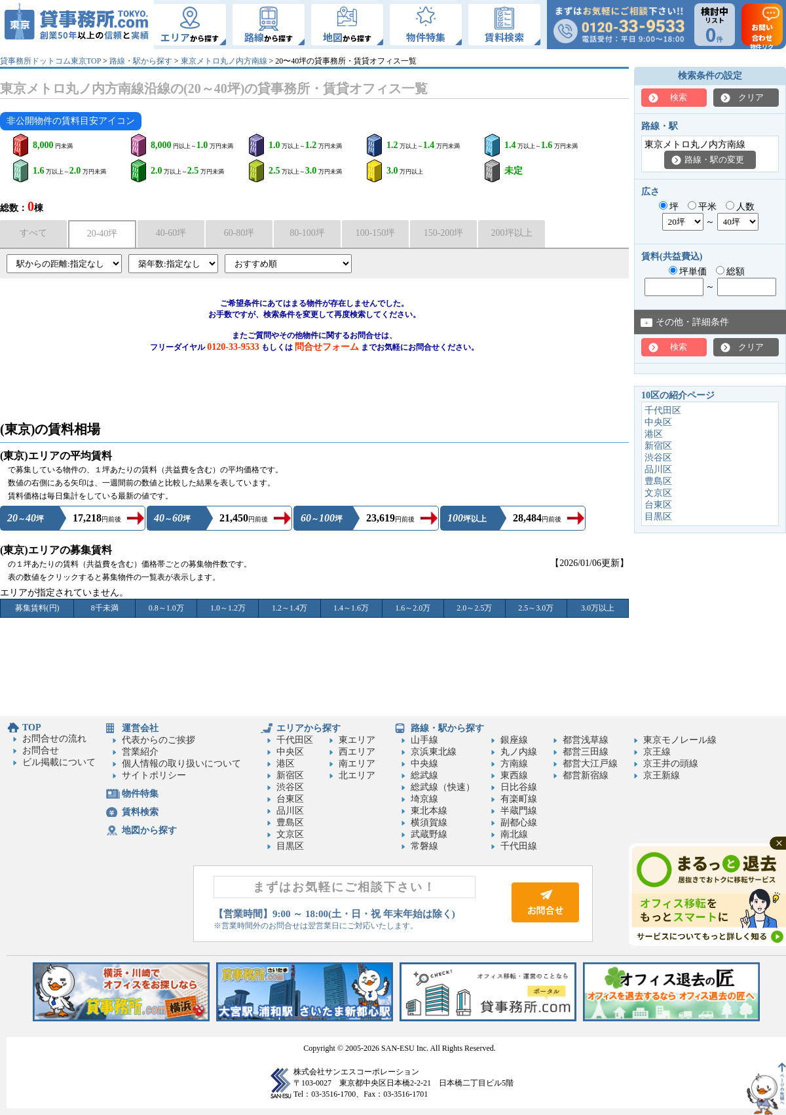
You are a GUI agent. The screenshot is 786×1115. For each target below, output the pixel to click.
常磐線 (424, 846)
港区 (654, 434)
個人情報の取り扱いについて (181, 763)
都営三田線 (585, 752)
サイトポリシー (154, 775)
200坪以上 (512, 233)
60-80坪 (239, 233)
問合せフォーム (327, 347)
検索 (678, 97)
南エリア (357, 763)
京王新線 (661, 775)
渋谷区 (658, 458)
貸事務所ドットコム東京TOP (50, 61)
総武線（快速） (443, 787)
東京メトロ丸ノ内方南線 (224, 61)
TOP (31, 727)
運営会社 (140, 728)
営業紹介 (140, 752)
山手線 (424, 740)
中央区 (658, 422)
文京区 (658, 493)
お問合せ (40, 750)
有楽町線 (518, 799)
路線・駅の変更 (714, 159)
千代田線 (518, 846)
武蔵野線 (429, 834)
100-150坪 (376, 233)
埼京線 (424, 799)
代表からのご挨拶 (158, 740)
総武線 (424, 775)
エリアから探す (308, 728)
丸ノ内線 (518, 752)
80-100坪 (307, 233)
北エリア (357, 775)
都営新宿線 (585, 775)
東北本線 (429, 811)
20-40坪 (102, 233)
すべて (33, 233)
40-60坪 (171, 233)
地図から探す (149, 830)
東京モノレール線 (680, 740)
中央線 (424, 763)
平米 (702, 207)
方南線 (514, 763)
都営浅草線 (585, 740)
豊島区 (658, 481)
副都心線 (518, 822)
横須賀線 (429, 822)
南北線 (514, 834)
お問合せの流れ (54, 739)
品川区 (658, 469)
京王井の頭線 (670, 763)
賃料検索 (140, 812)
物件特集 (140, 794)
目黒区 (658, 516)
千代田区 (663, 410)
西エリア (357, 752)
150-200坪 (444, 233)
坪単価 (688, 271)
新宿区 (658, 446)
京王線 (657, 752)
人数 (740, 207)
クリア (751, 97)
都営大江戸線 (590, 763)
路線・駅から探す (140, 61)
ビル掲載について (59, 762)
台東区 (658, 505)
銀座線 (514, 740)
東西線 (514, 775)
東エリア (357, 740)
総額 (730, 271)
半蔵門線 (518, 811)
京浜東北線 (434, 752)
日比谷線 (518, 787)
